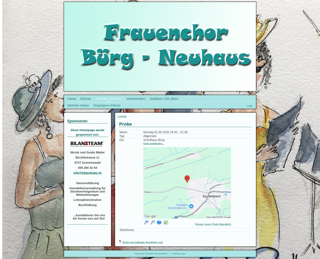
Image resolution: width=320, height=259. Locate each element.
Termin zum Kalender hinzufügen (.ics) (142, 242)
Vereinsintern (136, 98)
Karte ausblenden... (153, 143)
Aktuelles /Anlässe (108, 98)
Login (250, 105)
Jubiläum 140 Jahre (164, 98)
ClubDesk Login (179, 254)
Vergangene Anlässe (106, 105)
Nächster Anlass (78, 105)
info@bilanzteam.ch (87, 173)
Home (71, 98)
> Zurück (122, 116)
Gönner (85, 98)
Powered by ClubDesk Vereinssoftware (150, 254)
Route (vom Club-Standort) (213, 224)
